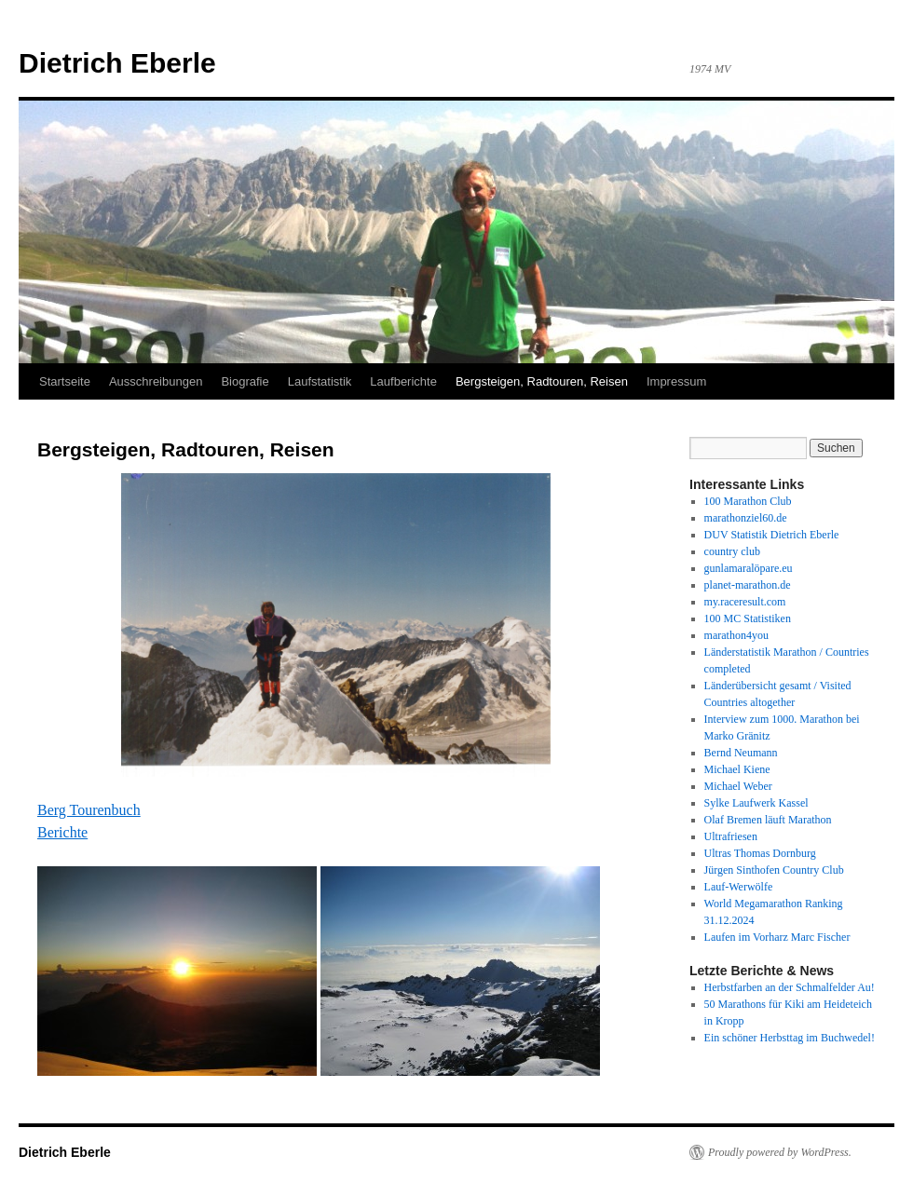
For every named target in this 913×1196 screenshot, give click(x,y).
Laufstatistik (320, 381)
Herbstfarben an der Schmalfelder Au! (789, 987)
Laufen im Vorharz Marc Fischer (777, 937)
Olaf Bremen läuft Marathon (768, 819)
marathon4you (736, 635)
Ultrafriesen (730, 836)
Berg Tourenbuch (89, 810)
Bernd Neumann (741, 752)
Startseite (64, 381)
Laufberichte (403, 381)
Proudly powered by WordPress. (780, 1152)
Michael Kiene (737, 769)
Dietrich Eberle (117, 63)
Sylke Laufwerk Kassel (756, 802)
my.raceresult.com (745, 601)
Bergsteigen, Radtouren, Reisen (542, 381)
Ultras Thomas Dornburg (760, 853)
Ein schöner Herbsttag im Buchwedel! (789, 1037)
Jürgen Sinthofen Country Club (774, 870)
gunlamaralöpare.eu (748, 568)
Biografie (244, 381)
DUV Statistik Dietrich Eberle (771, 534)
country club (732, 551)
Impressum (676, 381)
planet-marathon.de (747, 584)
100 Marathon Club (748, 501)
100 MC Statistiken (747, 618)
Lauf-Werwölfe (738, 886)
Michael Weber (738, 786)
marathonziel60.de (745, 517)
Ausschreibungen (155, 381)
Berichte (62, 832)
